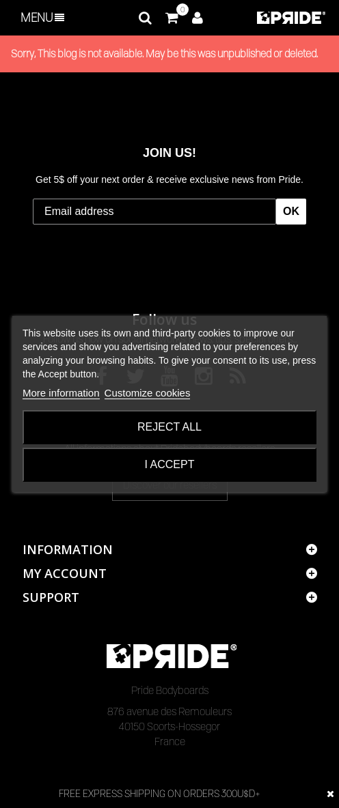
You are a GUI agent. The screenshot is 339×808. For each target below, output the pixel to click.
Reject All (169, 427)
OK (291, 211)
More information (61, 393)
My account (65, 573)
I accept (170, 464)
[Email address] (154, 212)
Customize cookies (148, 393)
